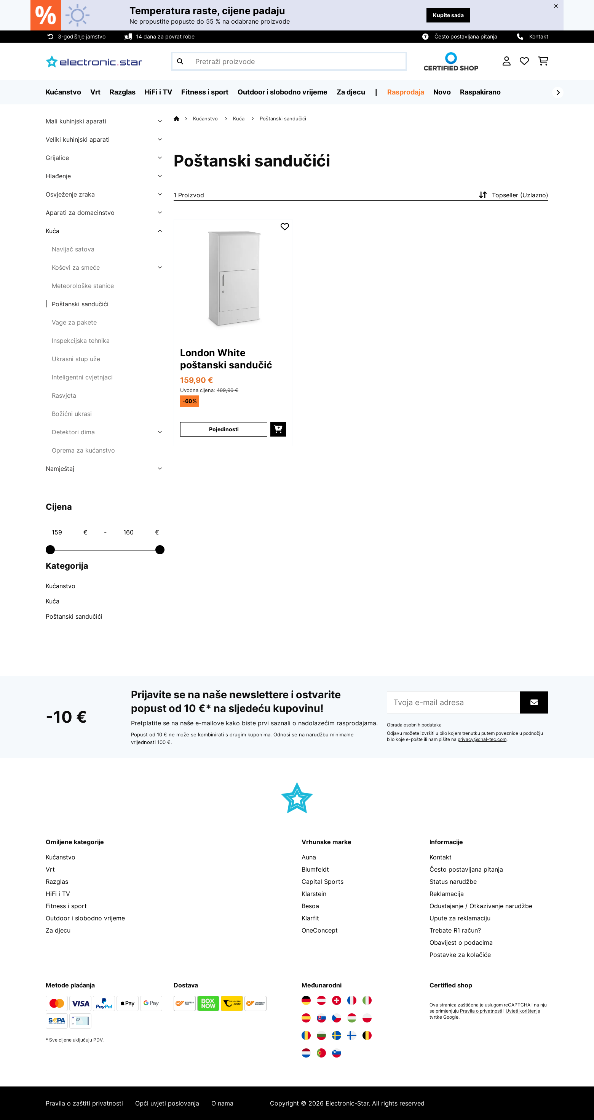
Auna (309, 857)
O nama (222, 1103)
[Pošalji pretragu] (180, 61)
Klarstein (314, 894)
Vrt (50, 869)
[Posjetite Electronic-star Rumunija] (306, 1035)
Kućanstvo (60, 585)
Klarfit (310, 918)
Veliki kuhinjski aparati (78, 139)
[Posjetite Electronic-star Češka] (336, 1017)
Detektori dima (73, 432)
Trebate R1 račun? (455, 930)
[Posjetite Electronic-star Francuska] (351, 1000)
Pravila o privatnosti (481, 1011)
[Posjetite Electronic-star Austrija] (321, 1000)
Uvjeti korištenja (523, 1011)
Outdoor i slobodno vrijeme (85, 918)
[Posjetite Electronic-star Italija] (367, 1000)
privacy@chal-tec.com (482, 739)
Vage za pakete (74, 322)
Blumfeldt (315, 869)
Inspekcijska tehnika (81, 340)
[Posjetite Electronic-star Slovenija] (336, 1053)
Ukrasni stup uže (76, 359)
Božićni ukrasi (72, 414)
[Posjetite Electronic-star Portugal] (321, 1053)
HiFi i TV (58, 894)
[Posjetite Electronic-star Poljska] (367, 1017)
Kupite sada (448, 15)
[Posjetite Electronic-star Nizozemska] (306, 1053)
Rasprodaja (405, 92)
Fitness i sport (66, 906)
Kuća (52, 231)
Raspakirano (480, 92)
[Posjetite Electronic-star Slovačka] (321, 1017)
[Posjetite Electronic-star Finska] (351, 1035)
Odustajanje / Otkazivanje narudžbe (481, 906)
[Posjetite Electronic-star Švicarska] (336, 1000)
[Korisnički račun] (507, 61)
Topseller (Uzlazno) (512, 195)
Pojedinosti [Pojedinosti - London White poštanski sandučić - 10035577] (224, 429)
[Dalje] (558, 92)
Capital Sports (322, 881)
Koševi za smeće (76, 267)
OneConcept (320, 930)
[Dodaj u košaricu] (278, 429)
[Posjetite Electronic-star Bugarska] (321, 1035)
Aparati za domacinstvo (80, 212)
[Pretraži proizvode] (289, 61)
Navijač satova (73, 249)
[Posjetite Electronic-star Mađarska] (351, 1017)
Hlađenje (58, 176)
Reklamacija (447, 894)
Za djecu (58, 930)
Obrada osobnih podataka (414, 725)
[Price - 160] (140, 532)
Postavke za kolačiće (460, 954)
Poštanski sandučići (80, 304)
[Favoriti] (524, 61)
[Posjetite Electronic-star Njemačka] (306, 1000)
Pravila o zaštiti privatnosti (84, 1103)
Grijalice (57, 158)
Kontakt (538, 36)
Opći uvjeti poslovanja (167, 1103)
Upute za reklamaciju (460, 918)
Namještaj (60, 468)
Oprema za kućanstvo (83, 450)
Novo (442, 92)
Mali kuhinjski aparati (76, 121)
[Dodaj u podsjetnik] (285, 226)
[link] (233, 278)
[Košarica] (543, 61)
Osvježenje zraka (70, 194)
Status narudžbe (453, 881)
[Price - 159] (69, 532)
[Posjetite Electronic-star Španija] (306, 1017)
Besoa (310, 906)
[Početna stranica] (183, 118)
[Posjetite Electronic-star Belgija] (367, 1035)
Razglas (57, 881)
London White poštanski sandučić (226, 359)
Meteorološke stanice (83, 286)
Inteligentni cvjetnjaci (82, 377)
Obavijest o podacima (461, 942)
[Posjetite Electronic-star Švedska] (336, 1035)
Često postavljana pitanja (465, 36)
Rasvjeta (64, 395)
